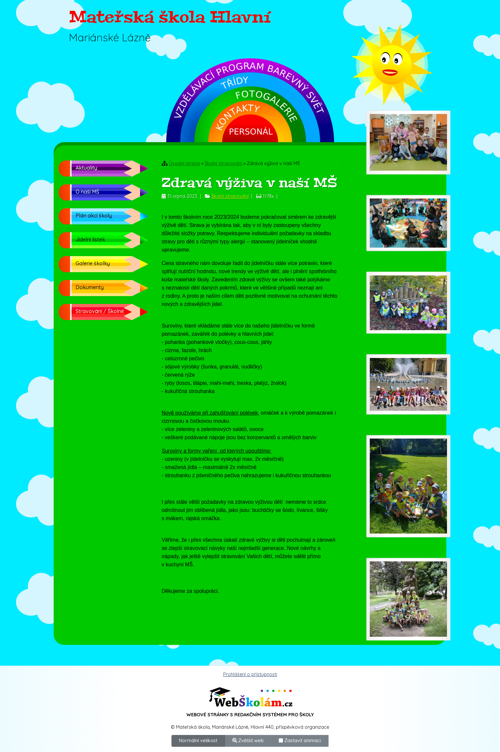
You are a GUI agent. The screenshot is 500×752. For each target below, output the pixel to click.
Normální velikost (198, 740)
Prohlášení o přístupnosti (250, 674)
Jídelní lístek (90, 239)
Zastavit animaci (300, 740)
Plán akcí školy (94, 215)
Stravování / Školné (100, 311)
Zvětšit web (248, 740)
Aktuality (86, 167)
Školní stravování (223, 163)
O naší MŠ (87, 191)
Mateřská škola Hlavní (170, 17)
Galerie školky (93, 263)
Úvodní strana (184, 163)
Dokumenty (90, 287)
